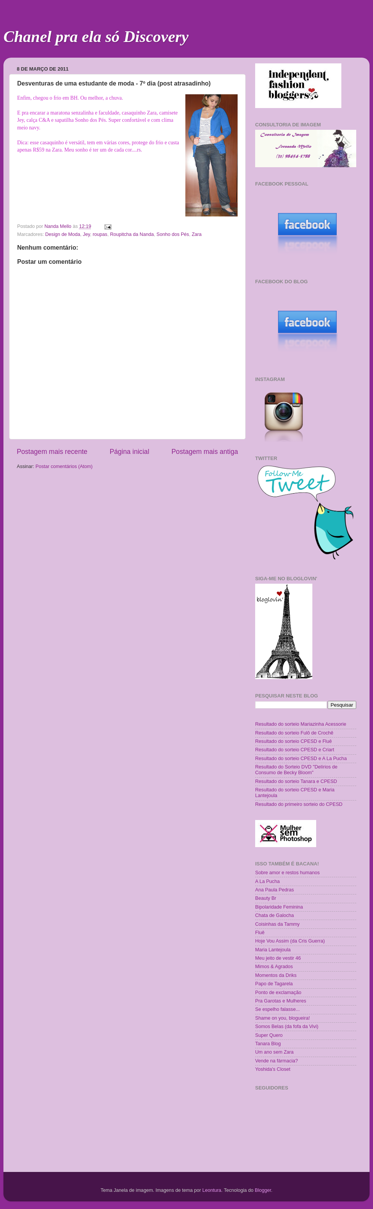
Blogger (263, 1190)
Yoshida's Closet (272, 1069)
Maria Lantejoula (273, 949)
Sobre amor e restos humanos (287, 872)
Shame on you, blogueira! (282, 1018)
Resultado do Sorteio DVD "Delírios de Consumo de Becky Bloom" (296, 769)
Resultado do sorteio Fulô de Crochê (294, 733)
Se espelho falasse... (277, 1009)
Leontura (211, 1190)
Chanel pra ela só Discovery (95, 36)
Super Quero (269, 1035)
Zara (197, 234)
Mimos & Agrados (274, 966)
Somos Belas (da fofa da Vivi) (286, 1026)
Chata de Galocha (274, 915)
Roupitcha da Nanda (132, 234)
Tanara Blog (268, 1043)
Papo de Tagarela (274, 983)
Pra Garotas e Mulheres (280, 1001)
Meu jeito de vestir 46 (278, 958)
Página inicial (129, 451)
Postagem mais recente (52, 451)
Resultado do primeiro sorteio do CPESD (298, 804)
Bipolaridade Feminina (279, 907)
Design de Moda (62, 234)
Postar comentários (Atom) (64, 466)
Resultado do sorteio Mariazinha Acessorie (300, 724)
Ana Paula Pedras (274, 890)
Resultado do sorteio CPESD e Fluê (293, 741)
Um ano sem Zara (274, 1052)
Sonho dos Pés (172, 234)
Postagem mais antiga (205, 451)
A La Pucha (267, 881)
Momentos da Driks (275, 975)
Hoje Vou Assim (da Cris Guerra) (290, 941)
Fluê (260, 932)
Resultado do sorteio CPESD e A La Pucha (301, 758)
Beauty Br (265, 898)
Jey (86, 234)
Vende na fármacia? (276, 1061)
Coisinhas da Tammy (277, 924)
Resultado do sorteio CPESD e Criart (294, 749)
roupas (100, 234)
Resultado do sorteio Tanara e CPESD (296, 781)
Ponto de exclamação (278, 992)
